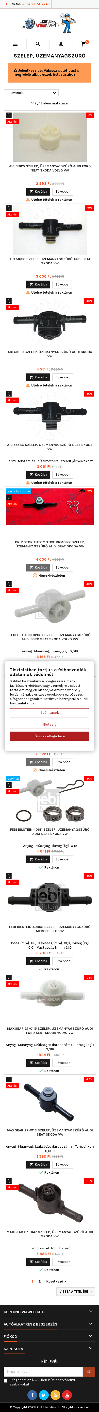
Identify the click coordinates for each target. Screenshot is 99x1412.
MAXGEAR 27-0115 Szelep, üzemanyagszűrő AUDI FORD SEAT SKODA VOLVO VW (50, 1031)
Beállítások (49, 713)
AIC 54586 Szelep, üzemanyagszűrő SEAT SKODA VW (50, 447)
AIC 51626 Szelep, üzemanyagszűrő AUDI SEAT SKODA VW (50, 261)
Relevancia (31, 93)
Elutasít (49, 724)
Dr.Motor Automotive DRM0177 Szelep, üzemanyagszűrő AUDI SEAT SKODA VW (50, 544)
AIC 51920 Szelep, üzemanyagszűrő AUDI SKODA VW (50, 354)
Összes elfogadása (49, 736)
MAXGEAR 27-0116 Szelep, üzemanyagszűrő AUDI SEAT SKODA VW (50, 1132)
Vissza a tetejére (76, 1292)
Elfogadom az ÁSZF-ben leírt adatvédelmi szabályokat (42, 1382)
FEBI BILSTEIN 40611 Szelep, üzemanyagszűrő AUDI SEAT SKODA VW (50, 831)
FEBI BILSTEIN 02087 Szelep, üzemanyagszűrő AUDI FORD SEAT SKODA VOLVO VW (50, 637)
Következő (56, 1281)
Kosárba (38, 191)
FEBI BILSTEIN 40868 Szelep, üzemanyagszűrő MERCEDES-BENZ (50, 929)
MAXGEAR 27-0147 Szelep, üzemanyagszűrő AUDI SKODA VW (50, 1234)
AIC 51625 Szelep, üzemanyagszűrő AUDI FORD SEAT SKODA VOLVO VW (50, 168)
